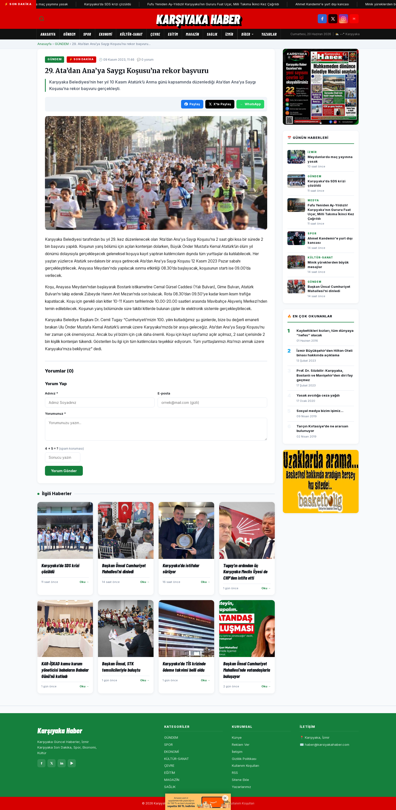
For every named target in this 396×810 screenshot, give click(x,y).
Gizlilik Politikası (244, 759)
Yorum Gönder (64, 471)
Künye (237, 737)
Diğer (247, 34)
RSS (235, 773)
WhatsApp (250, 104)
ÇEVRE (155, 34)
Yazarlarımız (241, 787)
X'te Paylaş (220, 104)
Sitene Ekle (240, 780)
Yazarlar (269, 34)
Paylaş (192, 104)
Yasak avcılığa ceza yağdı (318, 395)
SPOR (87, 34)
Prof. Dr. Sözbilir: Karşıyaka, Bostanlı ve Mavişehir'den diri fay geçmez (324, 375)
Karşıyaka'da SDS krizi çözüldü (115, 4)
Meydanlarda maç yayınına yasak (51, 4)
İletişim (237, 752)
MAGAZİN (192, 34)
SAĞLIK (212, 34)
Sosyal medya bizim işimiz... (319, 411)
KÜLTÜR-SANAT (131, 34)
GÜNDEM (69, 34)
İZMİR (229, 34)
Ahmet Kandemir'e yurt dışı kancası (330, 4)
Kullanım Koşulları (245, 765)
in (61, 763)
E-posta (164, 393)
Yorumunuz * (55, 413)
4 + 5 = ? (64, 448)
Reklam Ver (241, 744)
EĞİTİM (173, 34)
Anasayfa (48, 34)
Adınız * (51, 393)
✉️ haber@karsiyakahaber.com (324, 744)
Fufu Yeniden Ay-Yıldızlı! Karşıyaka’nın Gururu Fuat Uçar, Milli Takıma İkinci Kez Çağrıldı (221, 4)
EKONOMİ (105, 34)
